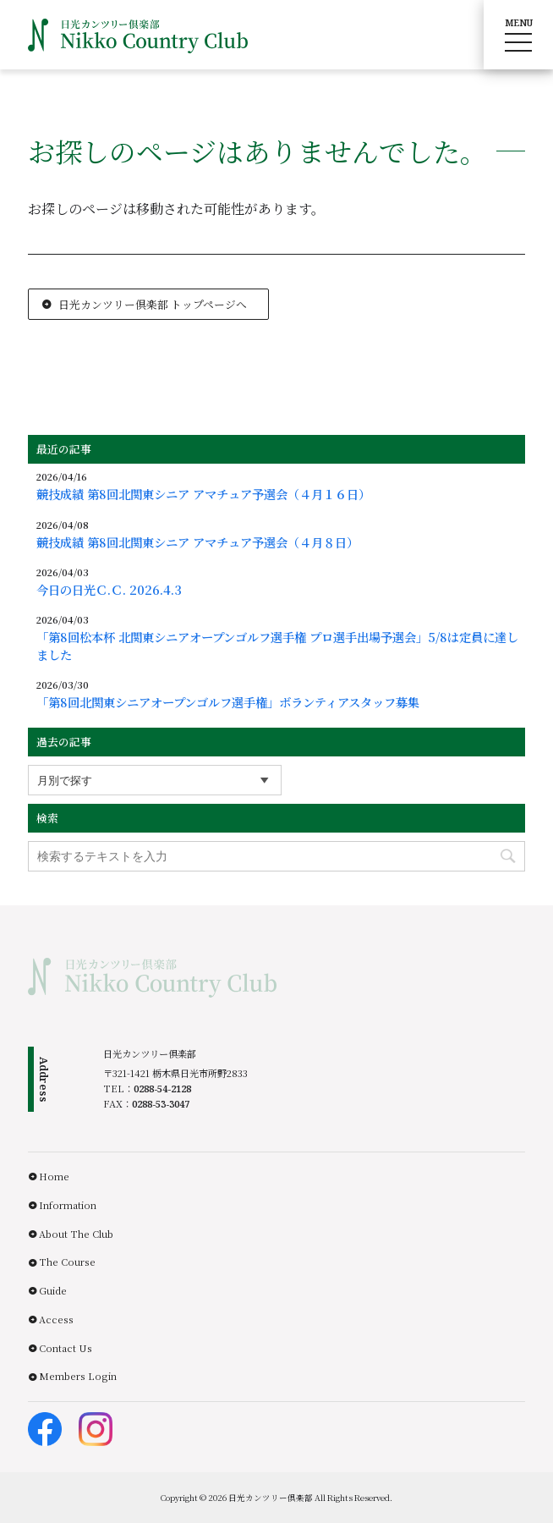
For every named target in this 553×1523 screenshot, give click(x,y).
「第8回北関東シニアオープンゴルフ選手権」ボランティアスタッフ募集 (227, 702)
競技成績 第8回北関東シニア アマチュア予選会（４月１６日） (203, 494)
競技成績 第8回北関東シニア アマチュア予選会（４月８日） (197, 542)
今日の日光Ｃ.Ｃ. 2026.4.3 (109, 589)
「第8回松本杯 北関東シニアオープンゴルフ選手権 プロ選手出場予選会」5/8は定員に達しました (277, 646)
